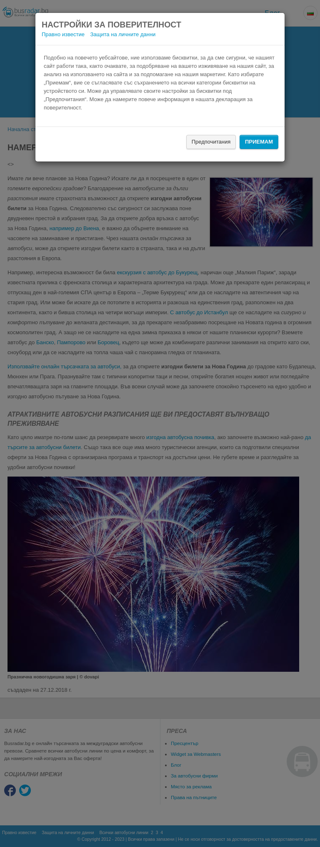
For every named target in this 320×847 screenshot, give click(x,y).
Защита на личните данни (123, 34)
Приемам (259, 142)
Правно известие (63, 34)
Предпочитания (211, 142)
